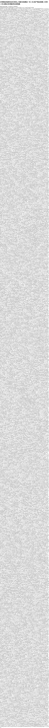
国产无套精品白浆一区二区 (4, 170)
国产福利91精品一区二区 (42, 109)
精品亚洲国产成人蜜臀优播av (33, 490)
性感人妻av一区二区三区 (43, 204)
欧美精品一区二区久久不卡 (39, 313)
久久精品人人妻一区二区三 (13, 489)
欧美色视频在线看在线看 (11, 561)
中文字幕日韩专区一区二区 (36, 454)
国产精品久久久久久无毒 (14, 59)
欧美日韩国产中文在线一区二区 (39, 231)
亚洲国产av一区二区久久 (13, 147)
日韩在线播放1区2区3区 (5, 489)
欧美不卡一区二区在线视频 (32, 395)
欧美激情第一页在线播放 (16, 531)
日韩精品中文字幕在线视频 (32, 146)
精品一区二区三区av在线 (10, 522)
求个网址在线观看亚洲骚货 (29, 23)
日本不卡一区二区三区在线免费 (27, 311)
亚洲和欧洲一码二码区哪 (19, 277)
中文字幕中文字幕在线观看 (8, 129)
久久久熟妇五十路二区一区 (23, 74)
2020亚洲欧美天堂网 (24, 109)
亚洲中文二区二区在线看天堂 (8, 318)
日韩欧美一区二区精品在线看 (13, 509)
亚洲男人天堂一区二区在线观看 (5, 207)
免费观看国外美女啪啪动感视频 (38, 281)
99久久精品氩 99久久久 (24, 65)
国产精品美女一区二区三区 (4, 166)
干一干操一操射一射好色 (26, 33)
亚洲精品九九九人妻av (37, 80)
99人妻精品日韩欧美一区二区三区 (37, 492)
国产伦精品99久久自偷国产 (8, 348)
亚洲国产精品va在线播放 (39, 198)
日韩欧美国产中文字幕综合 (13, 203)
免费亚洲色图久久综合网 (8, 322)
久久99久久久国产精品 (35, 100)
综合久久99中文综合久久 (29, 282)
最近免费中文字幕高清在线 (37, 322)
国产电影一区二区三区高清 (11, 178)
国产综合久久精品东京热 (43, 720)
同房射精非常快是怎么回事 (10, 111)
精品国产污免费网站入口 (42, 299)
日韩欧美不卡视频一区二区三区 (36, 130)
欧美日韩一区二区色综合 (25, 660)
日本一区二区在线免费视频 (16, 369)
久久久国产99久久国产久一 (25, 524)
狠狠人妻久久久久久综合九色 (7, 231)
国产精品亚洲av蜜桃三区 (16, 458)
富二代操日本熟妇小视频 (8, 681)
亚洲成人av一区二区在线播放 (20, 223)
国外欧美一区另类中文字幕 (33, 233)
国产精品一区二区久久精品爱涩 (40, 36)
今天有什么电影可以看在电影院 (30, 79)
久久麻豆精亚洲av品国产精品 (10, 373)
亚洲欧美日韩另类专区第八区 (34, 149)
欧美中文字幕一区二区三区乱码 (17, 72)
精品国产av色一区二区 (7, 127)
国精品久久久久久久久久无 (4, 527)
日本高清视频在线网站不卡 (19, 522)
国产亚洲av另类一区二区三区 (11, 584)
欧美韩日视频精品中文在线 (32, 590)
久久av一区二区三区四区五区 (5, 167)
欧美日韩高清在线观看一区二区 (32, 22)
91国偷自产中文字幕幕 (41, 106)
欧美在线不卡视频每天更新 (21, 222)
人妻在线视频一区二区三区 (34, 212)
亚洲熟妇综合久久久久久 (6, 668)
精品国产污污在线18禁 (20, 178)
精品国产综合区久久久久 (14, 213)
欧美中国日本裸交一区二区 (7, 40)
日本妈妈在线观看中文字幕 (17, 603)
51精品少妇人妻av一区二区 (40, 222)
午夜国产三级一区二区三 (16, 40)
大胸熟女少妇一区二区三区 (40, 133)
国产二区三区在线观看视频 (29, 173)
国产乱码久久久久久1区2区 (19, 505)
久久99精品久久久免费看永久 (18, 650)
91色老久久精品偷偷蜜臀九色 (37, 429)
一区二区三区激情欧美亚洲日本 (42, 176)
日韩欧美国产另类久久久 (32, 560)
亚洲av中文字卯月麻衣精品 (32, 95)
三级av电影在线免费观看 (24, 18)
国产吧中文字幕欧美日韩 (21, 313)
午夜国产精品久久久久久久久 (29, 172)
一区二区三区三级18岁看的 (40, 716)
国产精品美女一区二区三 (7, 143)
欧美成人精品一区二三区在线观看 (40, 588)
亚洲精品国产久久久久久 (25, 604)
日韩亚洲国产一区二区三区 (18, 108)
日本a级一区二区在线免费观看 (19, 723)
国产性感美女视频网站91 (5, 184)
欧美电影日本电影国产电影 (26, 163)
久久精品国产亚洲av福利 (7, 554)
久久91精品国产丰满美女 (42, 486)
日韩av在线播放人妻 (29, 134)
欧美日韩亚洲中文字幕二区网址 (37, 455)
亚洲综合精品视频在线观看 (28, 707)
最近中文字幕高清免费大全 (17, 41)
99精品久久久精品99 (12, 36)
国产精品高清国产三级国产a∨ (17, 239)
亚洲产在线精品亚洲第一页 (21, 632)
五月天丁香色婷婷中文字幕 (8, 718)
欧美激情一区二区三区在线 (21, 134)
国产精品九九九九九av (33, 154)
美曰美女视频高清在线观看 (22, 103)
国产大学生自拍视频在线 (33, 655)
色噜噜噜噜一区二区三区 (25, 202)
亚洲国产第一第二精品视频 (37, 283)
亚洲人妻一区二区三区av (29, 302)
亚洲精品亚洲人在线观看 (40, 625)
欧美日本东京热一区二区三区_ (13, 467)
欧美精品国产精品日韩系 (23, 574)
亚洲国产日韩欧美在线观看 (26, 169)
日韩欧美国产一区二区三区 (23, 219)
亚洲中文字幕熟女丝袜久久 (32, 365)
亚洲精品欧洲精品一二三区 (23, 656)
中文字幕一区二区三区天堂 (37, 648)
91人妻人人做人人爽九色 (8, 346)
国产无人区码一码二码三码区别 (18, 440)
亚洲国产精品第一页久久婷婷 (17, 554)
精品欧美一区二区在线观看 (14, 459)
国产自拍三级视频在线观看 (40, 27)
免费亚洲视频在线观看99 (35, 488)
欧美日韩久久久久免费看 (39, 394)
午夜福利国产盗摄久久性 (4, 490)
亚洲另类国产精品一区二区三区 (16, 207)
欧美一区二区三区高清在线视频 (9, 505)
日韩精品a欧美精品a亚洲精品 (19, 418)
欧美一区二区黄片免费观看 (40, 433)
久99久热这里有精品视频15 (28, 440)
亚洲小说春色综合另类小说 (19, 19)
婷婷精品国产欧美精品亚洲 (40, 153)
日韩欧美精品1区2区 (36, 25)
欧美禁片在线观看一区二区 (23, 655)
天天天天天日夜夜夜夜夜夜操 (18, 247)
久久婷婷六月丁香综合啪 (30, 156)
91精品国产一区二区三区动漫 (41, 245)
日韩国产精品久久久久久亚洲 (18, 20)
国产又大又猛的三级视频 (33, 514)
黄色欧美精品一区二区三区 (40, 296)
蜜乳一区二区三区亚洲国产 (41, 79)
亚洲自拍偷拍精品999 (25, 513)
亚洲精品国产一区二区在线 (27, 72)
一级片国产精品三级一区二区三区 (38, 506)
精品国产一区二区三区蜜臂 (25, 699)
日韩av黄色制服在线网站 (5, 81)
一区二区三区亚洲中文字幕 (7, 100)
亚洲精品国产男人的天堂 (37, 19)
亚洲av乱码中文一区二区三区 (31, 591)
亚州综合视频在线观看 (32, 702)
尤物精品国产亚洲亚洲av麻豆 (24, 287)
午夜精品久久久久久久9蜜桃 (28, 314)
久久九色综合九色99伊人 (21, 79)
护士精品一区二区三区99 (21, 229)
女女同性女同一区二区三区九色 (32, 286)
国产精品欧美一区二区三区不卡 (35, 596)
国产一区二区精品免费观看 (10, 37)
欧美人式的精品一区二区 (41, 499)
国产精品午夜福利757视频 (29, 390)
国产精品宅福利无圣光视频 (30, 312)
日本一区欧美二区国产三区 (21, 510)
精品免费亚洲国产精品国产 (37, 56)
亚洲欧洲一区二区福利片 (37, 640)
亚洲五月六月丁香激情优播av (36, 89)
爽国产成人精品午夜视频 (11, 707)
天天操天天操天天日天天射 (21, 142)
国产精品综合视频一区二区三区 (43, 664)
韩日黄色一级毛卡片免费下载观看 (16, 182)
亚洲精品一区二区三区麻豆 (29, 383)
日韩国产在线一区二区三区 (36, 163)
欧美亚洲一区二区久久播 (16, 143)
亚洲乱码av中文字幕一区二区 (38, 250)
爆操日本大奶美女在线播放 (24, 350)
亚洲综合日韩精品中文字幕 (21, 591)
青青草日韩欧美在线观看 (36, 374)
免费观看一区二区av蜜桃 (5, 655)
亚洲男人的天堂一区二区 (27, 556)
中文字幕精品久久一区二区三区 (40, 645)
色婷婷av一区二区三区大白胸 (15, 392)
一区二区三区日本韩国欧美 (33, 206)
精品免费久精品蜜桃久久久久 (37, 88)
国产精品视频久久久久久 (43, 639)
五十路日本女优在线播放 (10, 221)
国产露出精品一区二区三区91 (41, 136)
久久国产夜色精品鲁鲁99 (6, 233)
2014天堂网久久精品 (40, 10)
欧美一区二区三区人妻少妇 (36, 274)
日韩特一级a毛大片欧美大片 (31, 599)
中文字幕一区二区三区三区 (39, 626)
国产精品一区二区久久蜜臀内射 (6, 562)
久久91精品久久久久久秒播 (17, 163)
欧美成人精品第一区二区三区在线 (8, 235)
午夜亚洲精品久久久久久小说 (44, 677)
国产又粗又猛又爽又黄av (16, 34)
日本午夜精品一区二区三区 (19, 419)
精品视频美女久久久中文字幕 (37, 29)
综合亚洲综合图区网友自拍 (37, 707)
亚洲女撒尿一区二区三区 (10, 586)
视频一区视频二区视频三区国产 (32, 64)
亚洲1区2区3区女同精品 (13, 177)
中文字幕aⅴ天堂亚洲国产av (14, 13)
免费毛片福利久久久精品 (6, 82)
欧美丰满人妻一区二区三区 (27, 633)
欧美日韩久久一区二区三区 (31, 136)
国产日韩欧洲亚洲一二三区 (34, 531)
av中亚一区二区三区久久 (31, 155)
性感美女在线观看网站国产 (8, 383)
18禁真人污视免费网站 (40, 92)
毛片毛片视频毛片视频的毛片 (38, 134)
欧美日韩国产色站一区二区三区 (9, 315)
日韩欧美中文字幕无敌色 (16, 269)
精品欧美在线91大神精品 (43, 218)
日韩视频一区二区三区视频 (11, 78)
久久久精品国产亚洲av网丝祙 (44, 513)
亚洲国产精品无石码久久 (36, 159)
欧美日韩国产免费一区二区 (15, 518)
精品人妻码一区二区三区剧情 (36, 597)
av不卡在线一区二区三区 (37, 81)
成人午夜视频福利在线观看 (38, 216)
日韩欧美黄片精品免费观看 (42, 286)
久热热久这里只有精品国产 (5, 715)
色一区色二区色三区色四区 (30, 222)
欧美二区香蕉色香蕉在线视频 (32, 77)
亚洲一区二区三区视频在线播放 (15, 82)
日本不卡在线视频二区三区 (8, 391)
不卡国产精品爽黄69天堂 (38, 500)
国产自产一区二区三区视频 (6, 364)
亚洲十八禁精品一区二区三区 (18, 240)
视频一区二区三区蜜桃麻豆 (19, 238)
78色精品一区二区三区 (16, 102)
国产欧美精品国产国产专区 (33, 653)
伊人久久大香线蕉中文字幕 (5, 182)
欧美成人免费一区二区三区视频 (12, 76)
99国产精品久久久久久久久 (31, 495)
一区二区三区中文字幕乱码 (40, 393)
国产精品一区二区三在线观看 (5, 574)
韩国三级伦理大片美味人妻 (30, 625)
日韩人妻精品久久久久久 (42, 395)
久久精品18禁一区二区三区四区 (38, 14)
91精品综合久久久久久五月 (36, 181)
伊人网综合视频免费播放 (10, 244)
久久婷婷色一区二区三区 (28, 56)
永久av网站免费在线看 (27, 446)
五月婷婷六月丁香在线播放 (16, 305)
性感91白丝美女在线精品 (31, 354)
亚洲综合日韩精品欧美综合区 (26, 530)
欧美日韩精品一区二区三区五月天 (27, 31)
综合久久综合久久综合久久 (16, 572)
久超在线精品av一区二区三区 (34, 421)
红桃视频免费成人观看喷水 (37, 30)
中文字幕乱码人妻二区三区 (22, 132)
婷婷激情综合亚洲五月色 (38, 161)
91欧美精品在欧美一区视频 (34, 534)
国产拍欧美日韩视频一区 (42, 600)
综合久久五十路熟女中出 (39, 156)
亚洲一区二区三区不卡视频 (27, 20)
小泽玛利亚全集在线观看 (23, 376)
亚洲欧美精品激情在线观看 (18, 318)
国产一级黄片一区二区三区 (15, 165)
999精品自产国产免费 (7, 181)
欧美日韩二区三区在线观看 (32, 325)
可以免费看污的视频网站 (23, 449)
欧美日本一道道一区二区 (23, 131)
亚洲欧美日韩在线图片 (10, 645)
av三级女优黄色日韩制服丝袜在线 (39, 23)
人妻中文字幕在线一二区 (34, 677)
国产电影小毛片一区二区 (21, 712)
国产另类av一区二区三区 (23, 213)
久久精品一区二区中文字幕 (41, 462)
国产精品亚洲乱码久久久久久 (12, 243)
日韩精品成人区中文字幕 (12, 242)
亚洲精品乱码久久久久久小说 (39, 173)
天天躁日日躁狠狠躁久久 (10, 445)
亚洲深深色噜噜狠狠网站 (17, 597)
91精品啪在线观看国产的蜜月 (28, 248)
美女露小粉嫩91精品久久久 (14, 205)
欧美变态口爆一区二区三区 (15, 201)
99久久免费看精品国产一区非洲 (34, 533)
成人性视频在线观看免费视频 (28, 231)
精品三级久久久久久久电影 (15, 236)
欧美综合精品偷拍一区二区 (42, 91)
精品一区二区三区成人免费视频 (29, 85)
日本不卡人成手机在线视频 (43, 87)
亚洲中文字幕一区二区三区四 (39, 302)
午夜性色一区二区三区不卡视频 (29, 9)
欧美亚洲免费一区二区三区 (31, 379)
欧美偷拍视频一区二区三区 (10, 85)
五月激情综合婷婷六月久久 (28, 232)
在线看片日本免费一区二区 (35, 635)
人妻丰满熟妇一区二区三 (15, 710)
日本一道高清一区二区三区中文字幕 (16, 461)
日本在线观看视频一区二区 (42, 466)
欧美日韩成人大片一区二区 (12, 416)
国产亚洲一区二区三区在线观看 (39, 383)
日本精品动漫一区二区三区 (18, 200)
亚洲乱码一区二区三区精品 (12, 664)
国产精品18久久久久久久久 (19, 321)
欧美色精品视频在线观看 (39, 520)
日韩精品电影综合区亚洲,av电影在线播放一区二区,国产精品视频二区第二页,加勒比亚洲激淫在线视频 (17, 7)
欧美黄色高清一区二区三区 (27, 391)
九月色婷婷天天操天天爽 (6, 350)
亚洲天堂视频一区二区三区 (21, 468)
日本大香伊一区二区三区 (5, 64)
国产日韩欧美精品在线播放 (29, 579)
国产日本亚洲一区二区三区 (21, 463)
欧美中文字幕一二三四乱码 (8, 454)
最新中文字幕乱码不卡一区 (9, 411)
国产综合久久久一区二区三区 (6, 218)
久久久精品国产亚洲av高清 (33, 91)
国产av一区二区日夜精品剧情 (14, 149)
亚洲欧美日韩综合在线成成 (39, 304)
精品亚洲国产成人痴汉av (30, 394)
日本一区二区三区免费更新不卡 (34, 350)
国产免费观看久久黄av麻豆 (23, 637)
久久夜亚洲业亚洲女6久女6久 (10, 372)
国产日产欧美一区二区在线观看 (19, 303)
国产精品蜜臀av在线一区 (6, 74)
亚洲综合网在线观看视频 (33, 413)
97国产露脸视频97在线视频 (25, 437)
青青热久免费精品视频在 (17, 593)
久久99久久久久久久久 (10, 232)
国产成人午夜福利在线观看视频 (38, 138)
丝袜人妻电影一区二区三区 (15, 91)
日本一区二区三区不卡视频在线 (19, 397)
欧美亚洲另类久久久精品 (34, 127)
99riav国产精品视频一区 (20, 359)
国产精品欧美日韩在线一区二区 (25, 140)
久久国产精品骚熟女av (13, 599)
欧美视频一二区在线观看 (19, 587)
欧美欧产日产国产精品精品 (23, 703)
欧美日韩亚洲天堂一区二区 (42, 96)
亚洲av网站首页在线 (21, 381)
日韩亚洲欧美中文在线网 (15, 375)
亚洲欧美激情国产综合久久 (20, 601)
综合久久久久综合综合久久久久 (17, 317)
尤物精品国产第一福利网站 (21, 198)
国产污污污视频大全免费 (19, 85)
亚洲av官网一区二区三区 (44, 524)
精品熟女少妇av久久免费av (36, 41)
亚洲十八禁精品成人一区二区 (41, 608)
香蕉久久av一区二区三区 (12, 60)
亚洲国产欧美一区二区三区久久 (29, 221)
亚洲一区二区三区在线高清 (25, 127)
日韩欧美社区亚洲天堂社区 (5, 567)
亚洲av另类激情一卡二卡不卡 (27, 138)
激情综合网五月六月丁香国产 (11, 225)
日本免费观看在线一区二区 (11, 139)
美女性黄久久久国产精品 (29, 500)
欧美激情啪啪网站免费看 (38, 679)
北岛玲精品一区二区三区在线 (27, 305)
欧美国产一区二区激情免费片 (31, 224)
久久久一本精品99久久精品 (31, 578)
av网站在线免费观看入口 (24, 96)
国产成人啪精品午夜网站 (8, 240)
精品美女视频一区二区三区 (21, 225)
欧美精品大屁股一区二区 (17, 109)
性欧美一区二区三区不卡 (6, 91)
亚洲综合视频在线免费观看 (32, 661)
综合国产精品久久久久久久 (17, 33)
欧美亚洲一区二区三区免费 (23, 590)
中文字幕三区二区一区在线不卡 (28, 298)
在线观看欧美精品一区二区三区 (15, 184)
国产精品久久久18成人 (21, 302)
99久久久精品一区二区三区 (29, 453)
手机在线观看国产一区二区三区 (34, 84)
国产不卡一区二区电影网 (16, 89)
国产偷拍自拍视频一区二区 (42, 437)
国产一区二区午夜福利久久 (26, 488)
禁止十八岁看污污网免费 (37, 307)
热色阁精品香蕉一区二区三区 (15, 594)
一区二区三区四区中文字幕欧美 (12, 412)
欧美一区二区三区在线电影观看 (25, 564)
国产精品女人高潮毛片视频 (15, 17)
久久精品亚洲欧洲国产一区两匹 (38, 382)
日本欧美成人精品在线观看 (8, 581)
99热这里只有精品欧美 (34, 21)
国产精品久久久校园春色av (38, 254)
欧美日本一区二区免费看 (12, 134)
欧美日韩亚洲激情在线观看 (39, 372)
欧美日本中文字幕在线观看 (10, 251)
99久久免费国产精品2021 (11, 234)
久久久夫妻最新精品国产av (28, 648)
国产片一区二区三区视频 (27, 100)
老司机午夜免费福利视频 (33, 184)
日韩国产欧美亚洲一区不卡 (13, 425)
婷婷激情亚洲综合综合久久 (42, 154)
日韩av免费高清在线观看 (32, 460)
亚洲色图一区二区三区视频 (43, 656)
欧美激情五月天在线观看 (15, 310)
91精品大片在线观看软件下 (5, 275)
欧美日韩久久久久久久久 (20, 158)
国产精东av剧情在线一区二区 (15, 567)
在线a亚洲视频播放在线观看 (14, 284)
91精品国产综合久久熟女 (43, 341)
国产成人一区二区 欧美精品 (37, 314)
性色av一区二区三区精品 (11, 95)
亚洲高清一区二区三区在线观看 (35, 630)
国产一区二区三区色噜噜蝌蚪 (19, 649)
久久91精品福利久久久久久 (27, 345)
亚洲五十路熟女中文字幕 (19, 172)
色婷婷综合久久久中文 (36, 561)
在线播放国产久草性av (31, 502)
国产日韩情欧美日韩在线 (4, 177)
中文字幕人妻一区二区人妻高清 (32, 442)
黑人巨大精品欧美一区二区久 (19, 411)
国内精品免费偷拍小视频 (26, 21)
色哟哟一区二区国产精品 (7, 175)
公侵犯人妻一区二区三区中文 (21, 133)
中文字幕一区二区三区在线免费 (7, 20)
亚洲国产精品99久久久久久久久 (37, 279)
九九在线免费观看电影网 (21, 147)
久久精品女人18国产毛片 (38, 390)
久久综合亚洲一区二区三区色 (39, 523)
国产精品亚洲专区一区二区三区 (21, 326)
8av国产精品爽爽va (36, 432)
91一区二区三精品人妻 (20, 9)
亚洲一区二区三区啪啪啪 (17, 144)
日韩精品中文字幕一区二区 (17, 14)
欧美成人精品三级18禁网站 (12, 302)
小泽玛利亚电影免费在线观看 (40, 351)
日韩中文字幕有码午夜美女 (21, 110)
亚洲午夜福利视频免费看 (4, 697)
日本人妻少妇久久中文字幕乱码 (38, 253)
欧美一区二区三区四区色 (21, 99)
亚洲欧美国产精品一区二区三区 (42, 8)
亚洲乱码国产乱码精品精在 (24, 421)
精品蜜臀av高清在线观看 (37, 86)
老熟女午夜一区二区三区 (29, 71)
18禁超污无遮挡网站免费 (41, 514)
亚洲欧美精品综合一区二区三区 (22, 286)
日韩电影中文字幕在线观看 (15, 665)
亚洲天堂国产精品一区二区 (29, 111)
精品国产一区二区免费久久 (8, 670)
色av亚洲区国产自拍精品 (7, 673)
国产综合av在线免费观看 (40, 223)
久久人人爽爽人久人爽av (28, 321)
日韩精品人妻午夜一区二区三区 (31, 147)
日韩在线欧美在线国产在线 (17, 90)
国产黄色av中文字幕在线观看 (37, 349)
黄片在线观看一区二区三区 (28, 322)
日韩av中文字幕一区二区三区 (18, 100)
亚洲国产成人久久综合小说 (41, 463)
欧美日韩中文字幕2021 (6, 309)
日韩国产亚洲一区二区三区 (26, 593)
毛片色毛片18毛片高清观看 (5, 495)
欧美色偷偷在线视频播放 (7, 311)
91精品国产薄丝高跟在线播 (29, 104)
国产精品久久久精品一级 (12, 215)
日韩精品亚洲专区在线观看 (31, 580)
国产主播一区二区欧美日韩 (17, 32)
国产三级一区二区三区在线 (19, 73)
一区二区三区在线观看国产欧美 (29, 57)
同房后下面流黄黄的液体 (42, 323)
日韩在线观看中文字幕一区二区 (15, 206)
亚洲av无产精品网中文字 (28, 253)
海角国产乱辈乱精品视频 (37, 726)
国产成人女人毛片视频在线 (21, 168)
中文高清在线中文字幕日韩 (14, 210)
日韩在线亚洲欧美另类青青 (4, 563)
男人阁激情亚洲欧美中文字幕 (26, 518)
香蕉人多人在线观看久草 (13, 291)
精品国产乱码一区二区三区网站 (37, 78)
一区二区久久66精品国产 (13, 721)
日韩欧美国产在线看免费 (44, 169)
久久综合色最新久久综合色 (32, 376)
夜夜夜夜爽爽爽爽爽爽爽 (33, 299)
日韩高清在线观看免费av (17, 457)
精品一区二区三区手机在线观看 (29, 254)
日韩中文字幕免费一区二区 (28, 352)
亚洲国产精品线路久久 (15, 449)
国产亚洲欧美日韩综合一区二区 (41, 343)
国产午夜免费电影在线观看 (35, 362)
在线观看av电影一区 (23, 442)
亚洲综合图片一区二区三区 (15, 660)
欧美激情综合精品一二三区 (36, 175)
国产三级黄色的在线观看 (19, 640)
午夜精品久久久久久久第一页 (25, 491)
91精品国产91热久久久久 (37, 352)
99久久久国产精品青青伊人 (22, 607)
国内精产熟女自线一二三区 (7, 248)
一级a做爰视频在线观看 (12, 716)
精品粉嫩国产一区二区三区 (27, 200)
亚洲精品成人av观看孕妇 (40, 587)
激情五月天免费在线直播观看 (19, 80)
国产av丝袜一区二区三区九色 (25, 362)
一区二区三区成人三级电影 (8, 307)
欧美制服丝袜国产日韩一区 (21, 36)
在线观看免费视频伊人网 (4, 27)
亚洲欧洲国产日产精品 (9, 666)
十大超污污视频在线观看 (24, 375)
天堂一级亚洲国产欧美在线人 (43, 487)
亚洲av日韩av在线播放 (14, 379)
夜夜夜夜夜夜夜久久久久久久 (7, 30)
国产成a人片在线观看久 (14, 386)
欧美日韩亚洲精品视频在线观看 (14, 631)
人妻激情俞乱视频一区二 (43, 706)
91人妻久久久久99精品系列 (10, 223)
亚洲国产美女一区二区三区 (21, 610)
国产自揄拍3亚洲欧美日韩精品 (16, 341)
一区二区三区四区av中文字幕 (24, 668)
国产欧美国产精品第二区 (15, 555)
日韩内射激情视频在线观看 (27, 317)
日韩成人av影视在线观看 (29, 99)
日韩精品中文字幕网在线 (39, 57)
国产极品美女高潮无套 (15, 176)
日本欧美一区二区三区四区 (33, 35)
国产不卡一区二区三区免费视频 (43, 594)
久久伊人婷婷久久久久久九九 (13, 600)
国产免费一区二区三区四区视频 (26, 457)
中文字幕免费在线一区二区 (7, 458)
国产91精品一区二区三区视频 (30, 105)
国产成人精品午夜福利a (4, 103)
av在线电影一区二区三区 (8, 305)
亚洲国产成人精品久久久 (15, 8)
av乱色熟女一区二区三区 (39, 484)
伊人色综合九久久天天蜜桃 (22, 343)
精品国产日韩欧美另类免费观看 (5, 710)
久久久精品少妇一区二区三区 (16, 311)
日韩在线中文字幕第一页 (22, 366)
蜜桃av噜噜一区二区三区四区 (14, 166)
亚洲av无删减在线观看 (37, 316)
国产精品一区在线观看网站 (21, 177)
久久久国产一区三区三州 (15, 466)
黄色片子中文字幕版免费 (36, 556)
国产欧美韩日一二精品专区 (29, 381)
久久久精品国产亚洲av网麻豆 (40, 717)
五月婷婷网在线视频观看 (34, 725)
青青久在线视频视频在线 (35, 144)
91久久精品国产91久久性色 (44, 202)
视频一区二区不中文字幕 (6, 392)
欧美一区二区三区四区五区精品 (42, 227)
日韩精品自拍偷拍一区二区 (5, 363)
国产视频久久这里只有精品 (26, 289)
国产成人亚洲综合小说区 (44, 602)
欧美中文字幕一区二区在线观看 (25, 150)
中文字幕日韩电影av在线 (15, 715)
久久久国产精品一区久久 (6, 290)
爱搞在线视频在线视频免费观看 (23, 35)
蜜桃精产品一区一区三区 (36, 391)
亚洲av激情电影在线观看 (5, 492)
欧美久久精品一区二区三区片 (43, 662)
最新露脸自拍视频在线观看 (28, 199)
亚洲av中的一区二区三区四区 (13, 719)
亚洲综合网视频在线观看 (21, 156)
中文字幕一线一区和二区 (11, 396)
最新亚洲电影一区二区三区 (40, 9)
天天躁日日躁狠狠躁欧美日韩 (31, 110)
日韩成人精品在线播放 (29, 428)
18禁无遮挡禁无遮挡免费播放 (24, 62)
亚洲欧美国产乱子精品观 (19, 162)
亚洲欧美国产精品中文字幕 (27, 650)
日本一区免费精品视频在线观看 (9, 587)
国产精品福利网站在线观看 (30, 229)
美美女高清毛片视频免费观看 (33, 74)
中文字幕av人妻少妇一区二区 (11, 659)
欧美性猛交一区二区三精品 (21, 215)
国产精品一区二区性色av (4, 678)
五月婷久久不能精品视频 (12, 214)
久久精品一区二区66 (9, 314)
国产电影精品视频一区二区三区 (36, 517)
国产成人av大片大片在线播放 (14, 18)
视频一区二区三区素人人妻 (7, 31)
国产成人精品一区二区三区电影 (38, 31)
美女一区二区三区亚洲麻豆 (43, 424)
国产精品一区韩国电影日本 (29, 411)
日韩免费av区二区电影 (18, 138)
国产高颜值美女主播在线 (29, 679)
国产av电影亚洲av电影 (5, 605)
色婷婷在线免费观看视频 (43, 660)
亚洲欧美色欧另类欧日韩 (18, 68)
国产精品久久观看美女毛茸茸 (34, 16)
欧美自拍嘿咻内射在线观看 (37, 698)
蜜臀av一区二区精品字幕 (21, 368)
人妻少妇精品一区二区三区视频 (42, 655)
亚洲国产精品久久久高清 (10, 559)
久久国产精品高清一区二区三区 (22, 243)
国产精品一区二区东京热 (31, 528)
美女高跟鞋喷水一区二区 (25, 184)
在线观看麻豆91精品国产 (24, 91)
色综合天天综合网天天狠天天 (40, 348)
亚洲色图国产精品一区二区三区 (38, 280)
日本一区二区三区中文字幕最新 (29, 251)
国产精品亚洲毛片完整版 (24, 706)
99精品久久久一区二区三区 (31, 66)
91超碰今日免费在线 (24, 341)
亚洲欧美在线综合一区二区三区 (11, 498)
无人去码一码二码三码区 (34, 141)
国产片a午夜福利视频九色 (22, 674)
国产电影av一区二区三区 (24, 69)
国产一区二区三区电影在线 (7, 209)
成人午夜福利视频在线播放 (10, 453)
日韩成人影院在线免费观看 (41, 557)
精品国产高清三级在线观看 (38, 129)
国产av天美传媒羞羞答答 (19, 315)
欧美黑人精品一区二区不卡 (27, 516)
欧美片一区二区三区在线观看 (44, 461)
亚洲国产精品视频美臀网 (12, 9)
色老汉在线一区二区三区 (20, 217)
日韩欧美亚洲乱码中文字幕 (32, 664)
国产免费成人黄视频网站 (29, 217)
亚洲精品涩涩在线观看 (37, 217)
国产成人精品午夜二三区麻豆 (41, 303)
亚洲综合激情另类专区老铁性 (33, 341)
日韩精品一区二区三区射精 (34, 657)
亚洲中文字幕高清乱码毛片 (26, 182)
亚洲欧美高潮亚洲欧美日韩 (22, 433)
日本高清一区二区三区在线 (5, 376)
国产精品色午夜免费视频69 (9, 28)
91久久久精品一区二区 (37, 71)
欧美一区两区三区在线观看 (4, 654)
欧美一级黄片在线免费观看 (32, 210)
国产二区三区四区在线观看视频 (22, 242)
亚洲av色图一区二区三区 (12, 110)
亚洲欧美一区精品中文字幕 (34, 513)
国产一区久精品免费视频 (24, 218)
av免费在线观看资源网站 (18, 272)
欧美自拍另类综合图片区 (33, 486)
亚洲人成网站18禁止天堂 (19, 244)
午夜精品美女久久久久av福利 (36, 33)
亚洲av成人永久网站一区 (18, 501)
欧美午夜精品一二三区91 (33, 167)
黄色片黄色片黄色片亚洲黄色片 (17, 248)
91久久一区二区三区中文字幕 (7, 439)
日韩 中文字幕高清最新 (21, 39)
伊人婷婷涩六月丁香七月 (33, 594)
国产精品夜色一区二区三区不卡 (29, 348)
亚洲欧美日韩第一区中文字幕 (26, 165)
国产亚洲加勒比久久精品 (10, 61)
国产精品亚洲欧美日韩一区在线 (6, 573)
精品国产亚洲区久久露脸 (14, 74)
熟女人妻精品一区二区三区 (33, 109)
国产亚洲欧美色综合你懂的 (23, 502)
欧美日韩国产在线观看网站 (32, 574)
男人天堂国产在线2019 (33, 437)
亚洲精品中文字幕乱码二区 (18, 28)
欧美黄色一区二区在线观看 (4, 136)
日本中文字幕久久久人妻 (7, 647)
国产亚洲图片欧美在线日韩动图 (29, 306)
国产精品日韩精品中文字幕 (24, 149)
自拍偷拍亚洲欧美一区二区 (42, 643)
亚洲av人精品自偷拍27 (45, 148)
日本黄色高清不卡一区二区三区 (25, 70)
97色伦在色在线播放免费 (32, 171)
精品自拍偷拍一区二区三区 (4, 583)
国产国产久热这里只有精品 (13, 585)
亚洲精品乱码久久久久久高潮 (30, 415)
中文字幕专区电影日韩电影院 (33, 218)
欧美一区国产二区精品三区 (25, 436)
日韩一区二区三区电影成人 (19, 56)
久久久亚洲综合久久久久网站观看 (18, 180)
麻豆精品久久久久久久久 (22, 136)
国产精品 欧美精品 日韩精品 (19, 447)
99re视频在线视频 (42, 84)
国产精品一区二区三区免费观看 (5, 665)
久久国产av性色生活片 (32, 18)
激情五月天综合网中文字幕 (41, 152)
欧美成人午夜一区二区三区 (11, 161)
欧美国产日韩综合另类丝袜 (42, 35)
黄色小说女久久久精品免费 (14, 325)
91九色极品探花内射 (21, 711)
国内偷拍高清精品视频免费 (23, 176)
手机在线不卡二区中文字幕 (26, 571)
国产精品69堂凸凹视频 (34, 461)
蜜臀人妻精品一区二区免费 (33, 219)
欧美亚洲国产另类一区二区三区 (26, 429)
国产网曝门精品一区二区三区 (27, 494)
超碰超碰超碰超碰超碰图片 (7, 159)
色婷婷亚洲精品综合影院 (15, 319)
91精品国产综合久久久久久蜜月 (34, 385)
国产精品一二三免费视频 (27, 68)
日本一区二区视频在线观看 (8, 456)
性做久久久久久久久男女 (39, 354)
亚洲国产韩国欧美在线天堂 (9, 252)
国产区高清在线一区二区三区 (10, 359)
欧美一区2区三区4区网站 (41, 665)
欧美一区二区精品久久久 (29, 295)
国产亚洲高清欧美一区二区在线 (22, 664)
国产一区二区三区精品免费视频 (31, 177)
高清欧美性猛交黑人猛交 (20, 111)
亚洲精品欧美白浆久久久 (10, 277)
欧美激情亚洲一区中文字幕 (30, 220)
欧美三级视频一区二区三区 (29, 180)
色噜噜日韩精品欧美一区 (23, 495)
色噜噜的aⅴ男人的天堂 (7, 653)
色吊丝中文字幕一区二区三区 (23, 464)
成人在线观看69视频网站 (13, 452)
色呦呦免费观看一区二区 (25, 34)
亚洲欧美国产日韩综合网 (9, 230)
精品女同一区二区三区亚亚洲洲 (42, 59)
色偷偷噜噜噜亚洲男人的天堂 (13, 304)
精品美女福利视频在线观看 (26, 308)
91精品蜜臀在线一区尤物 (12, 66)
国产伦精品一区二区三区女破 (24, 310)
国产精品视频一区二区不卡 (17, 517)
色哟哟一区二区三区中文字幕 (11, 198)
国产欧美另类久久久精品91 (21, 293)
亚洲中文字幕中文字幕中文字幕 (25, 465)
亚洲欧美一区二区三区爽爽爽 (24, 486)
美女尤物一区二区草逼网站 (40, 13)
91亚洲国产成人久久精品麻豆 (20, 717)
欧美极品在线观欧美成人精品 (41, 98)
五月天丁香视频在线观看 (16, 179)
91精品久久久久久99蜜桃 (35, 602)
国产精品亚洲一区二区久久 (11, 312)
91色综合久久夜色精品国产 (24, 424)
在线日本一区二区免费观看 (11, 415)
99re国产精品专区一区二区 (22, 64)
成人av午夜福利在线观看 (8, 308)
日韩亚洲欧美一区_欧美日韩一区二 (27, 652)
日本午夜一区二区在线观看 (31, 344)
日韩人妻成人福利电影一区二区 (20, 445)
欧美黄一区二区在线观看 (23, 288)
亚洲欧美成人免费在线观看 (37, 438)
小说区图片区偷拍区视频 (13, 97)
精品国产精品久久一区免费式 (8, 497)
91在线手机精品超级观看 (14, 84)
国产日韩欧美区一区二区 (26, 636)
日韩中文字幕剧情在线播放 (35, 275)
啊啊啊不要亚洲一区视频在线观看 (18, 273)
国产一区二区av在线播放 (18, 279)
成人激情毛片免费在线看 (9, 154)
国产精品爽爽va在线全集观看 (9, 447)
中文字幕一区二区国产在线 (31, 608)
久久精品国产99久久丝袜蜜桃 (38, 246)
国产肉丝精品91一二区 (33, 414)
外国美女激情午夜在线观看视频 (25, 642)
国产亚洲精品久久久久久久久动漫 (38, 72)
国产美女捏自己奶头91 (18, 11)
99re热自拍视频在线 (20, 726)
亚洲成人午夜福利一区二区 (35, 169)
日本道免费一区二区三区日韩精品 (35, 563)
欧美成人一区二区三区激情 (19, 235)
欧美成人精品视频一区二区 (11, 483)
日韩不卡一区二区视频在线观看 (6, 72)
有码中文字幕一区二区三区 (32, 499)
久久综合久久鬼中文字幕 (11, 326)
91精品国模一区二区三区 (17, 384)
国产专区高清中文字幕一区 (4, 160)
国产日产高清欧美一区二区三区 (31, 463)
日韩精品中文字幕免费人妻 (38, 659)
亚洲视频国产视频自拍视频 (14, 486)
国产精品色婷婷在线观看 (43, 75)
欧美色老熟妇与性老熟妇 (37, 73)
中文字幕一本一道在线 (23, 153)
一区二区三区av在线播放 (28, 506)
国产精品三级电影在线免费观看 (19, 252)
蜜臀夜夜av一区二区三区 (42, 12)
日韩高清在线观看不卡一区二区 (33, 639)
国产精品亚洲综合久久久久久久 (21, 678)
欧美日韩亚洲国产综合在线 (11, 368)
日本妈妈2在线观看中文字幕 (34, 135)
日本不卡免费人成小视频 (39, 306)
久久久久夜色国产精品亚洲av (17, 29)
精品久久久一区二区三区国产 (12, 427)
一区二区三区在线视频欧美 (39, 103)
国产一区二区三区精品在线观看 (39, 359)
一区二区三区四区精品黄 (8, 569)
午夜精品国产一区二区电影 (43, 309)
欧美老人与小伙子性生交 (33, 519)
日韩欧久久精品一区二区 (43, 21)
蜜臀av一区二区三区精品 (10, 438)
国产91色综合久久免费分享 (30, 198)
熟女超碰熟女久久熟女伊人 (23, 84)
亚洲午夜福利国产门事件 (38, 180)
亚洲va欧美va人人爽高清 (6, 236)
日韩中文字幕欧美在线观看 (40, 678)
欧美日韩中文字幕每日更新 (42, 519)
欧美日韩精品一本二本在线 (37, 200)
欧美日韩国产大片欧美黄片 (31, 133)
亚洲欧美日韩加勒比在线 (21, 10)
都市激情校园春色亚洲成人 (22, 59)
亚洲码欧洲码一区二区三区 (13, 35)
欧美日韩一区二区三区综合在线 (7, 504)
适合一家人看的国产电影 (4, 203)
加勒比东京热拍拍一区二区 (36, 182)
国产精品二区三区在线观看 (8, 250)
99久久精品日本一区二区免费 (18, 340)
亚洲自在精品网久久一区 (37, 108)
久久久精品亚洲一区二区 (36, 493)
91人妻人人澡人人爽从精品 (15, 350)
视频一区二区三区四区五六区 (25, 83)
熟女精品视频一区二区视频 (34, 681)
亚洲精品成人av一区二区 (12, 662)
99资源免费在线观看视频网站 (41, 131)
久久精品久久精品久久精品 (7, 429)
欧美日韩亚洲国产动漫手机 (32, 557)
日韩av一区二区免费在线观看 (34, 97)
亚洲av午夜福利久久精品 (25, 143)
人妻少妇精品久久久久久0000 (23, 76)
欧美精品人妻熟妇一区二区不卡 (43, 451)
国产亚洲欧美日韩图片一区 (18, 230)
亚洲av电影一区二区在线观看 (8, 200)
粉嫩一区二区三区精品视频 (7, 374)
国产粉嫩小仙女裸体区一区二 (39, 24)
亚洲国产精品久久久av (7, 449)
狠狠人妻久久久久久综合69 (11, 211)
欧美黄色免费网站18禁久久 (4, 18)
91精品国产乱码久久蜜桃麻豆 (10, 355)
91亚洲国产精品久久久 (17, 283)
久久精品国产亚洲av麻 (14, 98)
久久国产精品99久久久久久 (35, 529)
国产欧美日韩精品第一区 (12, 155)
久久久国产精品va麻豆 (40, 132)
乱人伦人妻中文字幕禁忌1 (40, 508)
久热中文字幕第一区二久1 (18, 497)
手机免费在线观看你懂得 (15, 69)
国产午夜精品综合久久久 (12, 342)
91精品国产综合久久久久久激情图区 (34, 439)
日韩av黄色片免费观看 (42, 141)
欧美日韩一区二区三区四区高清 (28, 370)
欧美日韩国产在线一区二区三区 (20, 586)
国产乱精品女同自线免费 (14, 94)
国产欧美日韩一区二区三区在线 (12, 156)
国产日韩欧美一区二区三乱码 (20, 270)
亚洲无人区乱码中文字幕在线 (27, 454)
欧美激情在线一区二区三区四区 (39, 389)
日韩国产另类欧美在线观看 (38, 99)
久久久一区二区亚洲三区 (7, 430)
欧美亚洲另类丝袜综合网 (34, 12)
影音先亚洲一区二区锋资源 (32, 527)
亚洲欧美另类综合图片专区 (29, 523)
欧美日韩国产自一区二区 (44, 26)
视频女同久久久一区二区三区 (39, 162)
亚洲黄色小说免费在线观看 (39, 229)
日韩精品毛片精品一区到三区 (17, 209)
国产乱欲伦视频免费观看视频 (14, 706)
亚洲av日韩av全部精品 (17, 154)
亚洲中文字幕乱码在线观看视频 (32, 366)
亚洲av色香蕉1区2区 (21, 351)
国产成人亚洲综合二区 (17, 204)
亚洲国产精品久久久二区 (8, 524)
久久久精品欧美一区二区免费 (13, 720)
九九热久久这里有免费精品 (4, 557)
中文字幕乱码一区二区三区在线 (33, 720)
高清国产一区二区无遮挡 (8, 14)
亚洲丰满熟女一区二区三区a (42, 287)
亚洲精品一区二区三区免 (39, 646)
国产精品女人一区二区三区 (39, 358)
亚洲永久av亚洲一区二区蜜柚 (42, 584)
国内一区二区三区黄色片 (39, 107)
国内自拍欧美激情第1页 (25, 233)
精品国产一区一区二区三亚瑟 (11, 722)
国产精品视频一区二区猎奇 (41, 558)
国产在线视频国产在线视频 (24, 533)
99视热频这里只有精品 (29, 39)
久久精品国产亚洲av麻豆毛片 (33, 69)
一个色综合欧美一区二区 (16, 681)
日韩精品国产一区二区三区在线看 (23, 97)
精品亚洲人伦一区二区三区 (7, 650)
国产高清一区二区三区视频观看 (29, 107)
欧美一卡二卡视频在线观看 (15, 421)
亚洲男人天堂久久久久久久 (18, 633)
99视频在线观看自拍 (7, 294)
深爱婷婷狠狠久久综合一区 (5, 502)
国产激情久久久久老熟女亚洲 (42, 364)
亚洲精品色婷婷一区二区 (34, 87)
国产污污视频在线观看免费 (29, 216)
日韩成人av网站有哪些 (8, 511)
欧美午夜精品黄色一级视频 (37, 360)
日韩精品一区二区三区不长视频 (17, 231)
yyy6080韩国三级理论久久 (32, 92)
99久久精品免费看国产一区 (44, 657)
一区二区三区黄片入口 (10, 272)
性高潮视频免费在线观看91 (26, 274)
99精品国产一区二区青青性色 (27, 14)
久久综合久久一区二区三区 (41, 416)
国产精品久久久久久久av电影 (29, 447)
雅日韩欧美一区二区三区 (18, 431)
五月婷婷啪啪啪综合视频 (42, 631)
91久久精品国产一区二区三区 (26, 628)
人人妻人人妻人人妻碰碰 (41, 583)
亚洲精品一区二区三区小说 (9, 86)
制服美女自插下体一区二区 (6, 572)
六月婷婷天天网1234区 (25, 38)
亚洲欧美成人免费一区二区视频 (9, 105)
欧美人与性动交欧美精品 (15, 12)
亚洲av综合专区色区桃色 (44, 636)
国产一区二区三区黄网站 (10, 148)
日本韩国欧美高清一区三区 (26, 511)
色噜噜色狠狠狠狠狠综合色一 (27, 497)
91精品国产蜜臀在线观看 (32, 145)
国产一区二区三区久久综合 (16, 680)
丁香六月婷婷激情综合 (34, 15)
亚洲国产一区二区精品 (22, 276)
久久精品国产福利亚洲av (14, 351)
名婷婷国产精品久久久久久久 (10, 162)
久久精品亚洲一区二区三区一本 (31, 426)
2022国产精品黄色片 (7, 135)
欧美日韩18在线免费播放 (10, 25)
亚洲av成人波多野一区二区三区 (39, 295)
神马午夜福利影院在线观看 (37, 440)
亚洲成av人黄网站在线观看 (4, 638)
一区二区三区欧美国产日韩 (7, 89)
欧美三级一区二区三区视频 (40, 242)
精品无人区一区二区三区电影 (13, 227)
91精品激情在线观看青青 (31, 60)
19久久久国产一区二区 (24, 285)
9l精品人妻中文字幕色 (16, 708)
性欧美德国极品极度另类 (14, 574)
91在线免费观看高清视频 (27, 230)
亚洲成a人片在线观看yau (42, 22)
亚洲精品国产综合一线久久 (37, 174)
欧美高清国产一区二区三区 (27, 347)
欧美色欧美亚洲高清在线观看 (21, 342)
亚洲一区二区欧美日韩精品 (43, 82)
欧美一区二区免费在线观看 (25, 208)
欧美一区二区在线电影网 (18, 174)
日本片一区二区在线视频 (44, 581)
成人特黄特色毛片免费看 (40, 60)
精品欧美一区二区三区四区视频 (27, 239)
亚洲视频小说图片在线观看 (18, 391)
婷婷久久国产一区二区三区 (39, 396)
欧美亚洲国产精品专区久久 (8, 164)
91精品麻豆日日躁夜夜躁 (23, 92)
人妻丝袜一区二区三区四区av (22, 427)
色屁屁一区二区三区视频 (14, 26)
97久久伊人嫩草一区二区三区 (7, 34)
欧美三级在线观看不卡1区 (4, 425)
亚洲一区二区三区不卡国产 (11, 390)
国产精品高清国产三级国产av (7, 87)
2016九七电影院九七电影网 (10, 158)
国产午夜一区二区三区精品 (10, 73)
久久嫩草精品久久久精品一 (13, 22)
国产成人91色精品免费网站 (43, 135)
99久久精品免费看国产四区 (19, 515)
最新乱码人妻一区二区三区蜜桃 (34, 143)
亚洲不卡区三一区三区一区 (22, 146)
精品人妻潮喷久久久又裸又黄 (44, 710)
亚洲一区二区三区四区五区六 (14, 70)
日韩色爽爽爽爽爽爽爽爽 (44, 159)
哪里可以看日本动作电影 (34, 204)
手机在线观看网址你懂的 (10, 418)
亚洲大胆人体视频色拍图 (25, 534)
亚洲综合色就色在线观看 (43, 76)
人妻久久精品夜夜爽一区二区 (11, 377)
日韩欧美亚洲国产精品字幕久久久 (41, 105)
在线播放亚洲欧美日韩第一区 (33, 450)
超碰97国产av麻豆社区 (7, 361)
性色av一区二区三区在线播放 (10, 253)
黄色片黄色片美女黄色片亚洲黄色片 (29, 157)
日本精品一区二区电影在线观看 (11, 671)
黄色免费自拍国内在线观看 (40, 67)
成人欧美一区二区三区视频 (36, 634)
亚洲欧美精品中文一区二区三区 (40, 244)
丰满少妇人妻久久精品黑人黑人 (17, 516)
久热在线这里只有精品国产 (23, 98)
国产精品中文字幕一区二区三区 (36, 201)
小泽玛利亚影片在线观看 (19, 278)
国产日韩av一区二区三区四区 (13, 582)
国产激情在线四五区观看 (20, 71)
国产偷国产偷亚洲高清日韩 (6, 202)
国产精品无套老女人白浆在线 (20, 444)
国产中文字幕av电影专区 (12, 389)
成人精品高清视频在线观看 (41, 225)
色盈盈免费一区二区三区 (40, 371)
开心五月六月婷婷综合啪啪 (34, 436)
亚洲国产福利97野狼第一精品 (23, 228)
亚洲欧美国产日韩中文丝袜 (38, 239)
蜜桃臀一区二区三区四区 (21, 301)
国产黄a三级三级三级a (31, 427)
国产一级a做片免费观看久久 (43, 582)
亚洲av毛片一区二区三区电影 (30, 716)
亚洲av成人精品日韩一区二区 (9, 157)
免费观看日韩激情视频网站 (7, 516)
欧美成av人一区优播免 (24, 606)
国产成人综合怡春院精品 (13, 638)
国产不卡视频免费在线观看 (9, 576)
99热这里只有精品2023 (11, 270)
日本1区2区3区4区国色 (37, 158)
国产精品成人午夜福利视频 (27, 493)
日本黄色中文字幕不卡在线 (19, 496)
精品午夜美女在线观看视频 (23, 487)
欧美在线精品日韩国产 (5, 276)
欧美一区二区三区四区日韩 (32, 213)
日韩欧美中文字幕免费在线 (16, 135)
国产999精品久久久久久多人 (31, 67)
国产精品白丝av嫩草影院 (5, 590)
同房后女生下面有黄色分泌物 (35, 26)
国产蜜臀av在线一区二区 (27, 430)
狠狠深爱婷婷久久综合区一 (29, 271)
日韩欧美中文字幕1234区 (24, 364)
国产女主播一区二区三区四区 (20, 282)
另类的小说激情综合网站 (31, 13)
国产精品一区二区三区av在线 (28, 86)
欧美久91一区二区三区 (44, 207)
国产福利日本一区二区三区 (31, 132)
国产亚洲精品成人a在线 (4, 595)
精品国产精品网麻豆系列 (15, 629)
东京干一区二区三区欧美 (30, 128)
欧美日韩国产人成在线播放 (32, 226)
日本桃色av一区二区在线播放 (38, 570)
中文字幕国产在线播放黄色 (39, 85)
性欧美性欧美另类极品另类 (42, 324)
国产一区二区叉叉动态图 (32, 412)
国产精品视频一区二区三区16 (33, 638)
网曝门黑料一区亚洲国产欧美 (15, 83)
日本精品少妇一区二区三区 (8, 15)
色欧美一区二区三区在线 (27, 164)
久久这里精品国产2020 (43, 385)
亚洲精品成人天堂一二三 (8, 112)
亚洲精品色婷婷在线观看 (39, 128)
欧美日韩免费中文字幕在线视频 (23, 324)
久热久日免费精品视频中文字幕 (14, 697)
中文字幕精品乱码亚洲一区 (21, 67)
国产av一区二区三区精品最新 (17, 159)
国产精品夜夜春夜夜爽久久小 (36, 11)
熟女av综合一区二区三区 (10, 56)
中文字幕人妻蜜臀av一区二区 (40, 427)
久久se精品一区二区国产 (25, 605)
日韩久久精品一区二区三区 (6, 518)
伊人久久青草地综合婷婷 (5, 151)
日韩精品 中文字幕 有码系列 (19, 173)
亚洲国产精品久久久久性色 (5, 98)
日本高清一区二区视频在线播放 (27, 432)
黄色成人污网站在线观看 (26, 627)
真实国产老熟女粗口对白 (40, 344)
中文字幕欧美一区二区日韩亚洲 (7, 90)
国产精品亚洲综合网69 (11, 444)
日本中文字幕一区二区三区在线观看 (34, 288)
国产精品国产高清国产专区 (8, 493)
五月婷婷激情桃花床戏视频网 (32, 509)
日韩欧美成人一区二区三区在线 (16, 289)
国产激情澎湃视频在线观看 (24, 323)
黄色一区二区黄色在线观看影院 (27, 280)
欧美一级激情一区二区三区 (34, 294)
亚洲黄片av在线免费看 (14, 433)
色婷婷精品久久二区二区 (19, 221)
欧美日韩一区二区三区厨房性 (15, 525)
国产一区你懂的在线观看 (35, 93)
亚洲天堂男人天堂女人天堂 (5, 141)
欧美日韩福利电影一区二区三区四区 (22, 95)
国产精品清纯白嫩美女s (12, 27)
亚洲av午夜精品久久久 (28, 78)
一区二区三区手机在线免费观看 (19, 383)
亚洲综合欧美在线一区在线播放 (27, 250)
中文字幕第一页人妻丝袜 (5, 388)
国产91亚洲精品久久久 (4, 286)
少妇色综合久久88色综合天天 (11, 394)
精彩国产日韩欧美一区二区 (17, 308)
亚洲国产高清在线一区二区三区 (24, 657)
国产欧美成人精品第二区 (32, 242)
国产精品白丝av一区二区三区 (27, 456)
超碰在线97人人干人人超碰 (11, 423)
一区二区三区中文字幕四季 (42, 366)
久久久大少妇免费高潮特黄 (8, 382)
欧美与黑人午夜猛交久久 (26, 207)
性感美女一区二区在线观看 (31, 245)
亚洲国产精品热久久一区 (21, 716)
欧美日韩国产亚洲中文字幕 (26, 431)
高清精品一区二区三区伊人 (13, 343)
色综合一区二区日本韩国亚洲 (36, 83)
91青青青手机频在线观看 (21, 390)
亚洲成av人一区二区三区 (7, 317)
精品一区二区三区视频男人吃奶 (26, 360)
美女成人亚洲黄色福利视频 (33, 715)
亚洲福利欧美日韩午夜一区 (28, 726)
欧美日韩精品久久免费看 (42, 490)
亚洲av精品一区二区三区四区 (43, 206)
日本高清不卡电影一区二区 (12, 103)
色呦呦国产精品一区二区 (25, 594)
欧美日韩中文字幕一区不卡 (30, 142)
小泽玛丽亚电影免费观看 (21, 592)
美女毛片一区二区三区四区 (9, 496)
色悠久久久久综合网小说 (8, 255)
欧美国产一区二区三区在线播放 (17, 181)
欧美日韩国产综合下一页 (43, 100)
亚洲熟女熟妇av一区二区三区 (39, 298)
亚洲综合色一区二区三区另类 (28, 667)
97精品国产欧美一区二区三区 (12, 450)
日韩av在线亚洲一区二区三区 (19, 24)
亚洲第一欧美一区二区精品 (30, 255)
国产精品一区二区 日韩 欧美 (41, 495)
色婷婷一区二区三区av (12, 295)
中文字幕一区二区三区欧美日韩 (37, 430)
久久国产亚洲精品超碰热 (19, 107)
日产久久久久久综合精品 (40, 18)
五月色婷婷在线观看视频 (42, 459)
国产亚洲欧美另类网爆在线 (38, 370)
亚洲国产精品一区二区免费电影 (31, 300)
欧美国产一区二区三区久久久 (10, 249)
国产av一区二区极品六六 (16, 439)
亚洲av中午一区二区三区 (23, 325)
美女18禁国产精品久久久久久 (22, 662)
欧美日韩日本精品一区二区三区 (15, 63)
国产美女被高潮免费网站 (14, 287)
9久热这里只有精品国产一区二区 (10, 133)
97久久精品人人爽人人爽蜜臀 (26, 201)
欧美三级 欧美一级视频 (6, 599)
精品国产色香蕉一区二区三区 (21, 220)
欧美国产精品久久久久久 (39, 101)
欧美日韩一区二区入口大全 (14, 145)
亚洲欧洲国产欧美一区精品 (14, 526)
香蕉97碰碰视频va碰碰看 (44, 705)
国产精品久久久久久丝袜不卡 (38, 448)
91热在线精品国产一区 (19, 234)
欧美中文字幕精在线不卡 (5, 284)
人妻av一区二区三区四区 (38, 139)
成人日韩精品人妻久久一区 (21, 394)
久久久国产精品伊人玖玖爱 (24, 17)
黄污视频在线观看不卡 (30, 610)
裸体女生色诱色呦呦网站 (32, 237)
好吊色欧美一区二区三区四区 (8, 144)
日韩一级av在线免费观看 (32, 243)
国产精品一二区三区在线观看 (29, 129)
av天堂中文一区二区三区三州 (36, 518)
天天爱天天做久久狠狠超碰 (12, 520)
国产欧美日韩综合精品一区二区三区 (26, 81)
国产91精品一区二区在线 (9, 283)
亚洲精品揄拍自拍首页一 (32, 416)
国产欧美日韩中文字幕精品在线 (16, 432)
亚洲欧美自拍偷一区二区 (32, 98)
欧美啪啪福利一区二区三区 (36, 504)
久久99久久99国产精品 (13, 64)
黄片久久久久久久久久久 (10, 24)
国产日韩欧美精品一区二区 (42, 214)
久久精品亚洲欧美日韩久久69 (36, 289)
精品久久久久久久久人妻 (32, 703)
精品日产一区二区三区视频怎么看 (5, 269)
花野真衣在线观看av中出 (40, 224)
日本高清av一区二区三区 (43, 673)
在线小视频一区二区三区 (28, 28)
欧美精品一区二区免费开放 (33, 459)
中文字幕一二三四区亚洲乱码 (23, 151)
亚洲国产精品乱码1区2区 (44, 165)
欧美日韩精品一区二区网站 (25, 458)
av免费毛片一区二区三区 (7, 289)
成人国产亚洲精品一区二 (15, 465)
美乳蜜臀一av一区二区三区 (25, 346)
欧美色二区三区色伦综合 (14, 151)
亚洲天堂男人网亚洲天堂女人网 (24, 489)
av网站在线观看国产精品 (35, 501)
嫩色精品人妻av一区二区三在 (25, 290)
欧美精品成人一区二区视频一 (41, 320)
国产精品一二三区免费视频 (32, 292)
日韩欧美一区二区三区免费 (30, 586)
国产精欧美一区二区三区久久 (20, 249)
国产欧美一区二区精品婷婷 (13, 324)
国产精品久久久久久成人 (19, 251)
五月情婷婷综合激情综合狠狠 (18, 314)
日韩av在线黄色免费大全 (38, 111)
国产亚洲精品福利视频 (18, 627)
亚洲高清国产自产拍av (29, 368)
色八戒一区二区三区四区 (31, 425)
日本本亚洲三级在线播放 (16, 573)
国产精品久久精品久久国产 (21, 312)
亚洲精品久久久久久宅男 (11, 217)
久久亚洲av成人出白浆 (23, 669)
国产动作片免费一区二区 (16, 362)
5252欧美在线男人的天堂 (39, 293)
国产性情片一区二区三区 (39, 142)
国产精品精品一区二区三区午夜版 (43, 17)
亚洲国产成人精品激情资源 (29, 559)
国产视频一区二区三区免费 (40, 412)
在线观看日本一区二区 (37, 232)
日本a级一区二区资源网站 (25, 676)
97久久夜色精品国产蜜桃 (6, 532)
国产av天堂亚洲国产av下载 (12, 39)
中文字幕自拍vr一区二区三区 (5, 533)
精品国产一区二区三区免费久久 (5, 466)
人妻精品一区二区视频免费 (23, 641)
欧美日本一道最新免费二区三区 (31, 301)
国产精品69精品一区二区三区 (17, 280)
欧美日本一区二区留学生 (31, 276)
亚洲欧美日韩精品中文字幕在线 (32, 498)
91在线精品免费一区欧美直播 (11, 426)
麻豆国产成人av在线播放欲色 (21, 503)
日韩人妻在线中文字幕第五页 (21, 577)
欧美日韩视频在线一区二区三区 (19, 521)
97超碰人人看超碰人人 (30, 503)
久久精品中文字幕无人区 (8, 102)
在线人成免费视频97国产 (26, 11)
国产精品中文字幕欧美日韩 (22, 644)
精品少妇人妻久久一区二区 (22, 585)
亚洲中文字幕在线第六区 (17, 31)
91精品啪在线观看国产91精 (28, 278)
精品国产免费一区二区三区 (32, 583)
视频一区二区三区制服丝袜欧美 (38, 315)
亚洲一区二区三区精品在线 (21, 101)
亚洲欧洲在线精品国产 (39, 586)
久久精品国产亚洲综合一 (7, 69)
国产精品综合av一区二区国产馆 (43, 64)
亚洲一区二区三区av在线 (17, 93)
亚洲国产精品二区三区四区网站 (32, 538)
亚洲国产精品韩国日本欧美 (41, 585)
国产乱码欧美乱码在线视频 (12, 237)
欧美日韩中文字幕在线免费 (25, 565)
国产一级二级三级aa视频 (8, 33)
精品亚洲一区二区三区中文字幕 (10, 507)
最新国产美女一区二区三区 (36, 164)
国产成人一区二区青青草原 (5, 705)
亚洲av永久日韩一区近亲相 (36, 308)
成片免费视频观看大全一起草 (7, 566)
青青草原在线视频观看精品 (41, 578)
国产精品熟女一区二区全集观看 (14, 208)
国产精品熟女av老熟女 (28, 273)
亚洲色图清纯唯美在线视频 (27, 318)
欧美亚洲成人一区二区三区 (26, 112)
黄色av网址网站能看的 (19, 25)
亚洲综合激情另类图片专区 (22, 557)
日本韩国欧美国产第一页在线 (35, 568)
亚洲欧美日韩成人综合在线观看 (35, 208)
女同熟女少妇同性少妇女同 (24, 166)
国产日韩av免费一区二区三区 (15, 96)
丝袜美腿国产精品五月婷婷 (41, 66)
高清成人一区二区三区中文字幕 (35, 179)
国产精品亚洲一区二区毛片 (12, 77)
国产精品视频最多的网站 (41, 147)
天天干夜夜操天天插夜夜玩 (4, 657)
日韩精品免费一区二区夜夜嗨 (15, 606)
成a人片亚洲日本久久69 (15, 62)
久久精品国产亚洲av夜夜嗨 (15, 630)
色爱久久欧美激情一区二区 (22, 226)
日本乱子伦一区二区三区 (32, 203)
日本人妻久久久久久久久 (26, 15)
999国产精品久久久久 (34, 112)
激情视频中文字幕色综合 (32, 658)
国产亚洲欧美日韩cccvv (12, 71)
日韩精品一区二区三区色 (18, 714)
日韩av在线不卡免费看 (26, 529)
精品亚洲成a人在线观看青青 (42, 319)
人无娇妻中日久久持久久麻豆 (30, 396)
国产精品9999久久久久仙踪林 (40, 215)
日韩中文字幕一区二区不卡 (36, 345)
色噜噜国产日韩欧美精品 (21, 137)
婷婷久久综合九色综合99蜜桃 (30, 27)
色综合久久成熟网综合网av (12, 132)
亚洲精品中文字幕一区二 (34, 489)
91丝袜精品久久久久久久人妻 (23, 643)
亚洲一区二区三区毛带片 (41, 376)
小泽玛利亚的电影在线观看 (14, 462)
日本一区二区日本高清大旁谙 (16, 652)
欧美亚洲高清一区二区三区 (41, 94)
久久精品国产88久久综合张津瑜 (30, 303)
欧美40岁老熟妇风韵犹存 (37, 494)
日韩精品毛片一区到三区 (29, 515)
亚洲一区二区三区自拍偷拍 (44, 526)
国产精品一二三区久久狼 (25, 212)
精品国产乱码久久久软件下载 (37, 516)
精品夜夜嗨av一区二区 (33, 160)
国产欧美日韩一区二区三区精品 (22, 377)
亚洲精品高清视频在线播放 (4, 70)
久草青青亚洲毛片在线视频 (7, 29)
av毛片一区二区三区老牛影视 (11, 428)
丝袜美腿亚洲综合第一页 (4, 171)
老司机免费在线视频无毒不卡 (18, 298)
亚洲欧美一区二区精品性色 (26, 441)
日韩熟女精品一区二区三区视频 (39, 172)
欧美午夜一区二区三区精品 (35, 346)
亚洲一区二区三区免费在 (5, 526)
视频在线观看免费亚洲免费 (10, 297)
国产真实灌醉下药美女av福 (23, 94)
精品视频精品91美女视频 (41, 325)
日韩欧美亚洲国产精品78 (22, 22)
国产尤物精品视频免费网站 (35, 140)
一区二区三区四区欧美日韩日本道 (29, 670)
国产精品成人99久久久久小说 (8, 523)
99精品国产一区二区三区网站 (9, 303)
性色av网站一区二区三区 (40, 700)
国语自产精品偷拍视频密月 (4, 145)
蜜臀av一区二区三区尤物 (32, 700)
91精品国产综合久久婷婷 (23, 462)
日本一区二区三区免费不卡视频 (22, 171)
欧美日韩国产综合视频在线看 (7, 457)
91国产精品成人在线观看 (8, 349)
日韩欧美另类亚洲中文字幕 (33, 38)
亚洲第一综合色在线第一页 (25, 673)
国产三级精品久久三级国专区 (12, 538)
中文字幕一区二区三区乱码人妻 (37, 32)
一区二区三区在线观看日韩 (15, 127)
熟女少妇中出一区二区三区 (11, 216)
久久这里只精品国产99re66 (12, 528)
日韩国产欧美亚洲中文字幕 (27, 272)
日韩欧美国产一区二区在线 (24, 16)
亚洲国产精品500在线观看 (5, 536)
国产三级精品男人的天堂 (32, 94)
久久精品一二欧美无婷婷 (36, 61)
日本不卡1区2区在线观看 (10, 19)
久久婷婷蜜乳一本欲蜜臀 (24, 284)
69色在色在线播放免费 (14, 502)
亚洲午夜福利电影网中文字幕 (18, 129)
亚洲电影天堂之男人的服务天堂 (26, 708)
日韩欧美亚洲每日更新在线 (39, 483)
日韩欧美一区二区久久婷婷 (21, 128)
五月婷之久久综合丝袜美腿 (14, 519)
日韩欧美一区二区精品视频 (9, 174)
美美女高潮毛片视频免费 (16, 628)
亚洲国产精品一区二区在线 (43, 15)
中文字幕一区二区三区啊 (11, 220)
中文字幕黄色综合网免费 (37, 355)
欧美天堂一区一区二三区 (17, 112)
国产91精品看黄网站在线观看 (22, 66)
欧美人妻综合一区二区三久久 (11, 67)
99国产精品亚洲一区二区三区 (15, 436)
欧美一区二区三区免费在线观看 (22, 499)
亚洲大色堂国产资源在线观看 (12, 10)
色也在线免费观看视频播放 (39, 559)
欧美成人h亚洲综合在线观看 (14, 527)
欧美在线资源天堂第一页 (31, 342)
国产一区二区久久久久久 (33, 151)
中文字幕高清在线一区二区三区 (17, 347)
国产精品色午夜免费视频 (20, 253)
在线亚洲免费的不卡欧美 (10, 345)
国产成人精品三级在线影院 (33, 228)
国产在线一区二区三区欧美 (21, 426)
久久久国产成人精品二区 (16, 87)
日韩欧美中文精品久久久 (17, 454)
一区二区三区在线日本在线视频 (26, 283)
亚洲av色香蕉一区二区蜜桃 (16, 429)
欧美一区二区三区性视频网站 (26, 89)
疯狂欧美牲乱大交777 (20, 78)
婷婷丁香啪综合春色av (39, 211)
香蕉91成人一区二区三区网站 (22, 155)
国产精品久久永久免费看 (37, 667)
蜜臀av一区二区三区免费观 (6, 432)
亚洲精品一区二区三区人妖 (4, 514)
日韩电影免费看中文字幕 (37, 435)
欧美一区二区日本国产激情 (44, 641)
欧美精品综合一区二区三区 (30, 358)
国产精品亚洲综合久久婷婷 (16, 441)
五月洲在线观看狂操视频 (30, 36)
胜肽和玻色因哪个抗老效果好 (43, 95)
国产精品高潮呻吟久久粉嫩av (12, 580)
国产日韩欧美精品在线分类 (41, 177)
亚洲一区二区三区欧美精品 (17, 21)
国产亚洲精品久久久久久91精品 (33, 76)
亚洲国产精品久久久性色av (43, 38)
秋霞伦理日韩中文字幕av (13, 557)
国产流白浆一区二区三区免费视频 (42, 703)
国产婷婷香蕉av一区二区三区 (26, 183)
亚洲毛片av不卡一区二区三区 (8, 431)
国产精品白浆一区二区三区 (5, 17)
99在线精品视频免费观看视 (43, 651)
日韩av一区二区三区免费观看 (32, 106)
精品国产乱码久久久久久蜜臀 (13, 575)
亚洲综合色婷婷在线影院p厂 (28, 307)
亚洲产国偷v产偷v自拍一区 (35, 361)
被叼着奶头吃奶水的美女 (4, 631)
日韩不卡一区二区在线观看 (44, 392)
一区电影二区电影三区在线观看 (21, 578)
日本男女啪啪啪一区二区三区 (43, 285)
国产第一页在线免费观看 (13, 171)
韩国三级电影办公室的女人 (28, 496)
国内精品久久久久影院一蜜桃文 (5, 8)
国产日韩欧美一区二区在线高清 (34, 467)
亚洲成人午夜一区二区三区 (4, 704)
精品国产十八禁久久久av (21, 104)
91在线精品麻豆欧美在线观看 (31, 168)
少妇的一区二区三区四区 (28, 19)
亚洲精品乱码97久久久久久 (8, 708)
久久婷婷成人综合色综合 (37, 418)
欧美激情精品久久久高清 (18, 130)
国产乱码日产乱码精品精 (18, 345)
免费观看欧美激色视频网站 (38, 209)
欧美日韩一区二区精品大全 (22, 365)
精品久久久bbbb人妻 (21, 304)
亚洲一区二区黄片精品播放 (33, 96)
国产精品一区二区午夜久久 (13, 170)
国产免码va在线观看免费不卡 (34, 705)
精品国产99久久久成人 (44, 556)
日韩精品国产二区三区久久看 (39, 271)
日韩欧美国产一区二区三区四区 (40, 157)
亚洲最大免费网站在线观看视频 (15, 565)
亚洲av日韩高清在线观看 (17, 524)
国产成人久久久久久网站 (32, 388)
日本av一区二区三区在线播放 (25, 630)
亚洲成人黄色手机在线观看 (14, 65)
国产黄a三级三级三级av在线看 (39, 447)
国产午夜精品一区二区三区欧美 (26, 88)
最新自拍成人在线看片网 (15, 218)
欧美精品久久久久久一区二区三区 (15, 88)
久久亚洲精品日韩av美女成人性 (24, 582)
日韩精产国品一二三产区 (12, 99)
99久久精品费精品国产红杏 (12, 358)
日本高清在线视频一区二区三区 (9, 419)
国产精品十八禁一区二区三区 (15, 81)
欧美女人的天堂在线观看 (28, 235)
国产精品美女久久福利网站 (4, 354)
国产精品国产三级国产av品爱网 (19, 199)
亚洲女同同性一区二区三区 (25, 392)
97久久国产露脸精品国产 (28, 281)
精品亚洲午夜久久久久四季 (13, 704)
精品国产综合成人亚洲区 (18, 86)
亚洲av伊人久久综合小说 (14, 393)
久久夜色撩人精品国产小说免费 (18, 322)
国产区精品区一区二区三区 (42, 606)
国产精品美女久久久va (42, 127)
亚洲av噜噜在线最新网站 (4, 716)
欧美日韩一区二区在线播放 (13, 160)
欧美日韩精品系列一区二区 (7, 440)
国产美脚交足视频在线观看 (12, 293)
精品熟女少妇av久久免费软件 (41, 110)
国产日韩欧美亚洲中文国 (22, 425)
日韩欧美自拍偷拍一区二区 (20, 579)
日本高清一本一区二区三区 (14, 16)
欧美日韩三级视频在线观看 (31, 539)
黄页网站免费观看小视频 (28, 73)
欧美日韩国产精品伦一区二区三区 (16, 636)
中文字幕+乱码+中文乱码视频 (15, 596)
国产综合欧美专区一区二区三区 (33, 466)
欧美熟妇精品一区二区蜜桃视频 (14, 563)
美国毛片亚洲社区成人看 (4, 452)
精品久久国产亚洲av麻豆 (34, 491)
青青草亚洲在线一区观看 (40, 449)
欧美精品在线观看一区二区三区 (18, 504)
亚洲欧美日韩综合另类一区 (36, 230)
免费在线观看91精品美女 (10, 23)
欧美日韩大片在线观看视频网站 (40, 380)
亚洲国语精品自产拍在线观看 (34, 166)
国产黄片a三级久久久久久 (26, 93)
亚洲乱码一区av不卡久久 (14, 309)
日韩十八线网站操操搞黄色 (37, 428)
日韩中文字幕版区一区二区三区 (9, 282)
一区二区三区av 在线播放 (43, 93)
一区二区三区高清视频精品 (35, 581)
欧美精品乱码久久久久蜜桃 (32, 59)
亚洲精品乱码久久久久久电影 (11, 104)
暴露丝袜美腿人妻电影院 (25, 82)
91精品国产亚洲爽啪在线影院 (32, 422)
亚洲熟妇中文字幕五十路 (19, 446)
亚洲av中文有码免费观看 (24, 210)
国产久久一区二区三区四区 (24, 555)
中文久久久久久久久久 (11, 579)
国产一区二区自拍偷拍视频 (9, 57)
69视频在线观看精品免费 (42, 671)
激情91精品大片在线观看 (8, 369)
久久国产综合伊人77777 (43, 34)
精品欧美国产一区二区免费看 (33, 285)
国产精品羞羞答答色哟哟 (25, 562)
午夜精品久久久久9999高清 (41, 414)
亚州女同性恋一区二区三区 (34, 363)
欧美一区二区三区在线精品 (21, 75)
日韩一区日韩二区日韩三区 (33, 671)
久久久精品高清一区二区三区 (31, 223)
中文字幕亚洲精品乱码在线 (31, 326)
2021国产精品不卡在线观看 (38, 666)
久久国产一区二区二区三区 (38, 453)
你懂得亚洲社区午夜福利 (33, 364)
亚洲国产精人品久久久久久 (38, 373)
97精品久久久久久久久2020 (15, 275)
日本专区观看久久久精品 (15, 153)
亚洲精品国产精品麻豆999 (8, 32)
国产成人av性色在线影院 (25, 40)
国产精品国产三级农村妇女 (7, 455)
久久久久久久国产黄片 (15, 131)
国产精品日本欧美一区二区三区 (42, 145)
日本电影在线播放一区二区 (15, 175)
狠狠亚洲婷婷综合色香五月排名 (12, 381)
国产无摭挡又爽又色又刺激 (42, 228)
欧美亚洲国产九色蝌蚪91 (33, 287)
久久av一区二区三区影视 (44, 467)
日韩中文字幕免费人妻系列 (42, 284)
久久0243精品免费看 (8, 38)
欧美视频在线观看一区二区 (17, 513)
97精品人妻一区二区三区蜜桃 (26, 102)
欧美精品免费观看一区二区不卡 (8, 356)
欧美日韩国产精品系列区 (33, 668)
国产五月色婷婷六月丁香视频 (5, 65)
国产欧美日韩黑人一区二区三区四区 (38, 305)
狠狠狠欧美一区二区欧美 (28, 277)
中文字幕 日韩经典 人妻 (7, 140)
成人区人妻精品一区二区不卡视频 (22, 558)
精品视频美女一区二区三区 (11, 589)
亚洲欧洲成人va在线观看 (34, 709)
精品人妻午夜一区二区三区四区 (18, 569)
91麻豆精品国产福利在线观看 (36, 63)
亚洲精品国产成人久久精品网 (21, 372)
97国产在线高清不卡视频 (13, 106)
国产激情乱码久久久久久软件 (42, 213)
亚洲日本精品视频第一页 (37, 20)
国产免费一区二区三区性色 (10, 357)
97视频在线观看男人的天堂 (30, 483)
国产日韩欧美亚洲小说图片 (29, 316)
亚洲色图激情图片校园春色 (36, 240)
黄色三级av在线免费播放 (29, 419)
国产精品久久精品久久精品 (27, 382)
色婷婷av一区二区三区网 (32, 8)
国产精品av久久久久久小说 (7, 570)
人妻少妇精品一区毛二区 (42, 722)
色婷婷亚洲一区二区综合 (15, 564)
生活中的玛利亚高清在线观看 (23, 467)
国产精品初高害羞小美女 (28, 80)
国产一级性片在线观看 (15, 641)
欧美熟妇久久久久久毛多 (33, 319)
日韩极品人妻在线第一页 (44, 441)
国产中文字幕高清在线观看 (20, 37)
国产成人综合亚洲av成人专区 (42, 527)
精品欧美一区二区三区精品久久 (6, 725)
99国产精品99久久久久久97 (33, 525)
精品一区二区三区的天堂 (25, 567)
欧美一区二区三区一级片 (18, 675)
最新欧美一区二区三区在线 (20, 609)
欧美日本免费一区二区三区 (30, 215)
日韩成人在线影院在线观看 (26, 41)
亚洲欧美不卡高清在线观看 (27, 174)
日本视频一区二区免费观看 (21, 77)
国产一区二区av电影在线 (9, 360)
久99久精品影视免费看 (23, 13)
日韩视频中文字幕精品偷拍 (21, 584)
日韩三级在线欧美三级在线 (26, 144)
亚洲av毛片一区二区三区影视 (22, 237)
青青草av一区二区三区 (33, 170)
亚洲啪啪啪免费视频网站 (34, 62)
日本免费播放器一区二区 (25, 154)
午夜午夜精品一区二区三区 (44, 144)
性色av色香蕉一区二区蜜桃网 (40, 221)
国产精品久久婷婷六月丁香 (6, 12)
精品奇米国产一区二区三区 (22, 412)
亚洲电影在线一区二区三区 (25, 87)
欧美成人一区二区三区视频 (42, 413)
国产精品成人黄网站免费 (16, 562)
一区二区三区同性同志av (30, 445)
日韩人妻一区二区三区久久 (29, 507)
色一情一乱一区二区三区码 (4, 208)
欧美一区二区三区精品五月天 (10, 701)
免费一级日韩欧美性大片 (11, 107)
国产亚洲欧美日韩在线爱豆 (6, 641)
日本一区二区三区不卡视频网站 (22, 508)
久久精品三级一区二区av (31, 101)
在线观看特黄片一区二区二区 (13, 703)
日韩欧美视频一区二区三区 (29, 24)
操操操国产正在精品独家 (8, 169)
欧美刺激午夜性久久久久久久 (13, 92)
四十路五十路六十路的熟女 (7, 494)
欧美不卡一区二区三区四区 (4, 462)
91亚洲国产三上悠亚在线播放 (17, 494)
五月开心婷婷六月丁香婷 (7, 201)
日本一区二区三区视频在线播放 (42, 595)
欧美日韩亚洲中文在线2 (31, 296)
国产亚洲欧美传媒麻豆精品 (9, 11)
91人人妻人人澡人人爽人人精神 (24, 170)
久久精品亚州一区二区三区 (11, 142)
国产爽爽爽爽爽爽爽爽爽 (14, 152)
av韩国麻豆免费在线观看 (13, 101)
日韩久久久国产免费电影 (37, 39)
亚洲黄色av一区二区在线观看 (15, 363)
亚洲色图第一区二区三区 (11, 626)
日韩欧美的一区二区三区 (36, 318)
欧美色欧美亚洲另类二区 (41, 77)
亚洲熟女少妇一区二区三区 (34, 676)
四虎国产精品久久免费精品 (19, 23)
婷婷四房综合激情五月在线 (29, 373)
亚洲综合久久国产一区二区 (24, 12)
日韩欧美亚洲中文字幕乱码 (43, 353)
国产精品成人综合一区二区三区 (19, 271)
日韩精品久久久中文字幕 (25, 573)
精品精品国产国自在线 (42, 241)
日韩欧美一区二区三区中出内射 (27, 698)
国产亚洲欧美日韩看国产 (9, 108)
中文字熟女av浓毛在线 (14, 705)
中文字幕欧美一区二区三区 (32, 377)
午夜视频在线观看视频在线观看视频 (6, 603)
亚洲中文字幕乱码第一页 (21, 320)
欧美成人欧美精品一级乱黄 (8, 281)
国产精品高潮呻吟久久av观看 (15, 534)
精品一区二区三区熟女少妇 (29, 313)
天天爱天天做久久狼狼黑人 (7, 395)
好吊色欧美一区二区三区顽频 (16, 183)
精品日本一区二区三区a (20, 161)
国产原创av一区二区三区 (6, 84)
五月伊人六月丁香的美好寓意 (24, 160)
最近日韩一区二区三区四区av (20, 626)
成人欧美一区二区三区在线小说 (38, 248)
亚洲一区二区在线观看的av (7, 179)
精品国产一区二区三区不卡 (37, 273)
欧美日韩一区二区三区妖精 (13, 490)
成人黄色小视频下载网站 (14, 385)
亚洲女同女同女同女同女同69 (28, 30)
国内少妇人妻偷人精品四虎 (23, 152)
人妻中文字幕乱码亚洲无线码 (6, 183)
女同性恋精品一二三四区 (37, 247)
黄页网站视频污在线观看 (41, 426)
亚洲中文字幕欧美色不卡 (13, 365)
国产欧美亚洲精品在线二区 (7, 21)
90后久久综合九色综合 (31, 103)
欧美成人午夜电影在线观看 (18, 164)
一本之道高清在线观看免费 (25, 363)
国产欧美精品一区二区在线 (7, 247)
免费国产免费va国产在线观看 (33, 451)
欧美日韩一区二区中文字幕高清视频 (35, 40)
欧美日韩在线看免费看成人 (32, 284)
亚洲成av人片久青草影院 (27, 240)
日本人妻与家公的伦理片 (33, 532)
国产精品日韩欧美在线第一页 (21, 300)
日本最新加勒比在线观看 (9, 306)
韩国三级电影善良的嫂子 (25, 135)
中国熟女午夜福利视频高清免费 (40, 537)
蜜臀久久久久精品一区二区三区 (31, 10)
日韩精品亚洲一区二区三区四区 (41, 702)
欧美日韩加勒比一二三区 (44, 102)
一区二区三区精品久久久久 (28, 640)
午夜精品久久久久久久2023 (29, 645)
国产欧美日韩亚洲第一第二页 (28, 25)
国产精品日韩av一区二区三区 (44, 166)
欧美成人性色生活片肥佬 (24, 8)
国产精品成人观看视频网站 (18, 307)
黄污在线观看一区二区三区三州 (41, 591)
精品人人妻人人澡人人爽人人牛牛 (16, 488)
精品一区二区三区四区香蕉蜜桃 (14, 642)
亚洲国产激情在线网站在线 (42, 450)
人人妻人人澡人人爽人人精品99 (33, 205)
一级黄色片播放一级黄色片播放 (27, 570)
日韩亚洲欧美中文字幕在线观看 (17, 455)
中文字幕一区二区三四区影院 (43, 715)
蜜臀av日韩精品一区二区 (28, 178)
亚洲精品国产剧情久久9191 (43, 70)
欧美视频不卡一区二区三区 (5, 630)
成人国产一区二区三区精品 (6, 150)
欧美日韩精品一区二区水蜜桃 (18, 30)
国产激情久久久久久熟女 (35, 627)
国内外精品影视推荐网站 (36, 148)
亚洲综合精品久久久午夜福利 (7, 41)
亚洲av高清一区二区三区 (37, 235)
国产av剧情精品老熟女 (33, 17)
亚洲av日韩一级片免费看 (41, 301)
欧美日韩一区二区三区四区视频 (21, 357)
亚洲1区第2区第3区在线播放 (9, 138)
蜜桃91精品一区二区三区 (10, 173)
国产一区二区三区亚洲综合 (13, 366)
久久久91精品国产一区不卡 (41, 171)
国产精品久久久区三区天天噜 (7, 628)
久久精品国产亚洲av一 (11, 640)
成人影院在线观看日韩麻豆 (13, 219)
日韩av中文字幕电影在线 (37, 297)
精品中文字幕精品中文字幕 (25, 204)
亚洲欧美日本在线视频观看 (13, 625)
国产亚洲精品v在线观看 (10, 675)
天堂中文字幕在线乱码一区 (24, 236)
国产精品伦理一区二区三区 (40, 670)
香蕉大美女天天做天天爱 (34, 353)
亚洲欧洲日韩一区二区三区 (40, 379)
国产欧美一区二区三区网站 (31, 357)
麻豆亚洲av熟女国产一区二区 (10, 224)
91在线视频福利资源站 (37, 238)
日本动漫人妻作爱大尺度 (36, 28)
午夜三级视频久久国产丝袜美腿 (15, 676)
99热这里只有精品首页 (42, 699)
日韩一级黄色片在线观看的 (14, 583)
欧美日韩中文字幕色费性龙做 (36, 598)
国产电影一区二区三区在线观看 (27, 369)
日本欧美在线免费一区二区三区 (37, 68)
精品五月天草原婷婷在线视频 (39, 610)
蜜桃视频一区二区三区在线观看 (8, 130)
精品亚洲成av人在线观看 (14, 141)
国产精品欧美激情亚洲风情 (6, 131)
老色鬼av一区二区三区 (11, 238)
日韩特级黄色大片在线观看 (27, 32)
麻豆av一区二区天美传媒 (27, 374)
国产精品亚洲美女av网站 (29, 37)
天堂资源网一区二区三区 (23, 422)
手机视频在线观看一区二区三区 (33, 65)
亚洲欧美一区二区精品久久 (8, 370)
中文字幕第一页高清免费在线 (16, 202)
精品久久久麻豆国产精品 (37, 278)
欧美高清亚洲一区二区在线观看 (40, 342)
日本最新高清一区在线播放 (40, 155)
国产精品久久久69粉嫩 (29, 521)
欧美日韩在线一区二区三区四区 (24, 141)
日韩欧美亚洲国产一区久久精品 (6, 362)
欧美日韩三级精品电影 (7, 58)
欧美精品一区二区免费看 (26, 384)
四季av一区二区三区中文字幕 (6, 375)
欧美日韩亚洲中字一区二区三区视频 (40, 411)
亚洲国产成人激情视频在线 (26, 159)
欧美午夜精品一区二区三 (16, 140)
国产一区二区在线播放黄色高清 (13, 487)
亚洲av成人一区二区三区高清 (22, 296)
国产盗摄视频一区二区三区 (40, 711)
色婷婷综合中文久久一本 (10, 434)
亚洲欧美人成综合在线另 (38, 282)
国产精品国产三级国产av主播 (27, 29)
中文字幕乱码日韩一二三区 (34, 392)
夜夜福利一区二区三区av (18, 387)
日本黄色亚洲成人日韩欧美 (16, 169)
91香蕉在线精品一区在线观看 (11, 222)
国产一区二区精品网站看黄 (6, 62)
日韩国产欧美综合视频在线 (11, 591)
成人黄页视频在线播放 (9, 204)
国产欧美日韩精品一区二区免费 (19, 645)
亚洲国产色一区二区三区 (20, 373)
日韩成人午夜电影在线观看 (20, 483)
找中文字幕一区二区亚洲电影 (11, 344)
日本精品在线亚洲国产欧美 (25, 353)
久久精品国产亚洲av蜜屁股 (36, 420)
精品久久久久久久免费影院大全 (25, 275)
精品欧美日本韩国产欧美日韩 (10, 578)
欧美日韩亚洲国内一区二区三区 (43, 170)
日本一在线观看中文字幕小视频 (13, 288)
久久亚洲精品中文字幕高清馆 (15, 233)
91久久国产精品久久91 (31, 58)
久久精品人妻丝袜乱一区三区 (31, 397)
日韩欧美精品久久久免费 (26, 90)
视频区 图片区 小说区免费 (36, 554)
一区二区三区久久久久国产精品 (42, 460)
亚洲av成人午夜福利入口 (14, 367)
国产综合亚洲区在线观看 (43, 378)
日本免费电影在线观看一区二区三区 (32, 75)
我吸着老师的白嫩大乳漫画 (29, 505)
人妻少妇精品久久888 (39, 168)
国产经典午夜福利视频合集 (34, 378)
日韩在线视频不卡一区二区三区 (39, 37)
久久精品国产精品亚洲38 (34, 82)
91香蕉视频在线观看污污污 (11, 463)
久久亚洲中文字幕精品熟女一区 (40, 609)
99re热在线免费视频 (24, 58)
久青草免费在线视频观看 (12, 75)
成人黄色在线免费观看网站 (36, 340)
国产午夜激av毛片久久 (30, 423)
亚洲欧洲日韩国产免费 (19, 148)
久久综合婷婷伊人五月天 (4, 291)
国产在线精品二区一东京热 (11, 577)
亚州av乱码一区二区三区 (40, 580)
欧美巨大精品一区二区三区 (19, 57)
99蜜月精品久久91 (17, 424)
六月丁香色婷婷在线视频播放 (12, 700)
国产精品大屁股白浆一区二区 (34, 656)
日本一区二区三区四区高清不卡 (29, 718)
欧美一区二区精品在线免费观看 (22, 60)
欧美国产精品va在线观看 (42, 219)
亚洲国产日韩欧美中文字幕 (32, 606)
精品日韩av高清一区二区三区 (42, 292)
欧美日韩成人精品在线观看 (43, 69)
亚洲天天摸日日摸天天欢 (33, 176)
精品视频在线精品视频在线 (21, 721)
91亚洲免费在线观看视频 (13, 301)
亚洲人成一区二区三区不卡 (33, 34)
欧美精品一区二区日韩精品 (24, 167)
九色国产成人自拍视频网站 (7, 280)
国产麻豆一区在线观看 (27, 461)
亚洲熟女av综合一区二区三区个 (18, 348)
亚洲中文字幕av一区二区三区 (24, 413)
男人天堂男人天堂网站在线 (8, 371)
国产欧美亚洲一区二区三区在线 (14, 378)
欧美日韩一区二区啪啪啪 (20, 216)
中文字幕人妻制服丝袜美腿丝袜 (41, 291)
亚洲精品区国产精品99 (18, 61)
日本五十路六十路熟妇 (24, 206)
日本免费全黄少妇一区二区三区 (26, 175)
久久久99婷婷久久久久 (33, 665)
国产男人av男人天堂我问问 (4, 149)
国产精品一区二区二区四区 (17, 511)
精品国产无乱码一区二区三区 (13, 226)
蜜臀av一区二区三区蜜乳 (22, 379)
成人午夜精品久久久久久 (10, 80)
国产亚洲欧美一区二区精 (38, 199)
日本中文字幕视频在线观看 (24, 532)
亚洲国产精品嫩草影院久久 (29, 304)
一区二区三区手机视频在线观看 (27, 603)
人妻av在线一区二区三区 (12, 286)
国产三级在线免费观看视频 (10, 672)
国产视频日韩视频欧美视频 (16, 58)
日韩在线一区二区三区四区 (34, 202)
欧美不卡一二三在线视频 (11, 503)
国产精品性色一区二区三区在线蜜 (30, 356)
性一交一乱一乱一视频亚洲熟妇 (36, 512)
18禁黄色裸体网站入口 (25, 576)
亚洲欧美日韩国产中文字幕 (7, 212)
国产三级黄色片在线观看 (18, 15)
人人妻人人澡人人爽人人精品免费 (13, 285)
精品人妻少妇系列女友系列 (25, 563)
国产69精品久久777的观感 (5, 437)
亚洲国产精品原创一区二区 (38, 137)
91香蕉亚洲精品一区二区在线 (13, 460)
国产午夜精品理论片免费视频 (13, 643)
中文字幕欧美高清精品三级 (29, 139)
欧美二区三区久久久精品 (21, 428)
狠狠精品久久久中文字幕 (31, 293)
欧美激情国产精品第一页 (18, 157)
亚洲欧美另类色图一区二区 (5, 63)
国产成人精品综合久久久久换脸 (36, 150)
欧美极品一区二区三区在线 (40, 386)
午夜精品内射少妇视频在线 (22, 245)
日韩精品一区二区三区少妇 (33, 323)
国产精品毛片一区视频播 (12, 128)
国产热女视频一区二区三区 (7, 441)
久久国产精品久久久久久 (27, 714)
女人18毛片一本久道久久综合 (22, 498)
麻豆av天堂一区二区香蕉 (18, 529)
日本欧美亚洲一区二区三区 (28, 315)
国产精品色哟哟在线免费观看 (35, 290)
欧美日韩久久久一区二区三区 (8, 274)
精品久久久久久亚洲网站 (21, 27)
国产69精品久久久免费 (12, 609)
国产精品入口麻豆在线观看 (13, 276)
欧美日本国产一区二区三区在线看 (28, 209)
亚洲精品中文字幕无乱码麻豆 (13, 464)
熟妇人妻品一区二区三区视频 (44, 112)
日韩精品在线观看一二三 (43, 65)
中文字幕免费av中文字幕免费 (20, 105)
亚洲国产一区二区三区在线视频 (41, 58)
